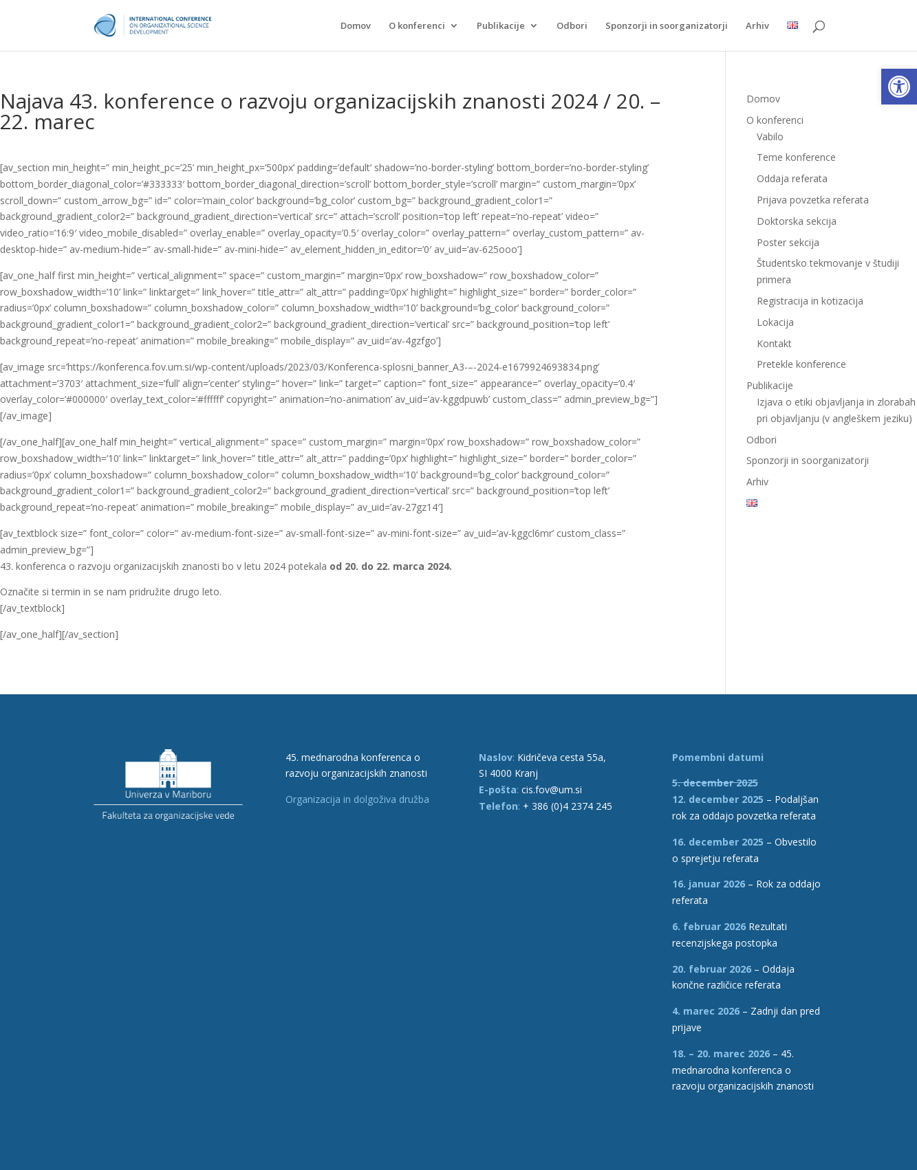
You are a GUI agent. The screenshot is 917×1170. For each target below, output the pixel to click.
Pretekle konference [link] (801, 364)
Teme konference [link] (796, 157)
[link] (899, 86)
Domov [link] (356, 26)
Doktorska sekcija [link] (797, 221)
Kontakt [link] (774, 343)
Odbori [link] (572, 26)
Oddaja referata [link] (792, 178)
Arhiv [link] (757, 26)
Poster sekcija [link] (788, 242)
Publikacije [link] (501, 26)
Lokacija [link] (775, 322)
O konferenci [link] (417, 26)
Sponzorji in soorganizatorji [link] (666, 26)
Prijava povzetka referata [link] (813, 199)
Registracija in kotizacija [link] (810, 300)
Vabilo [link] (770, 136)
